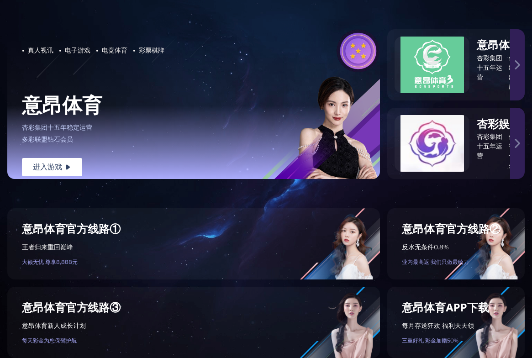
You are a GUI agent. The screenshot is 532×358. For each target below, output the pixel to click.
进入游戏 (52, 167)
